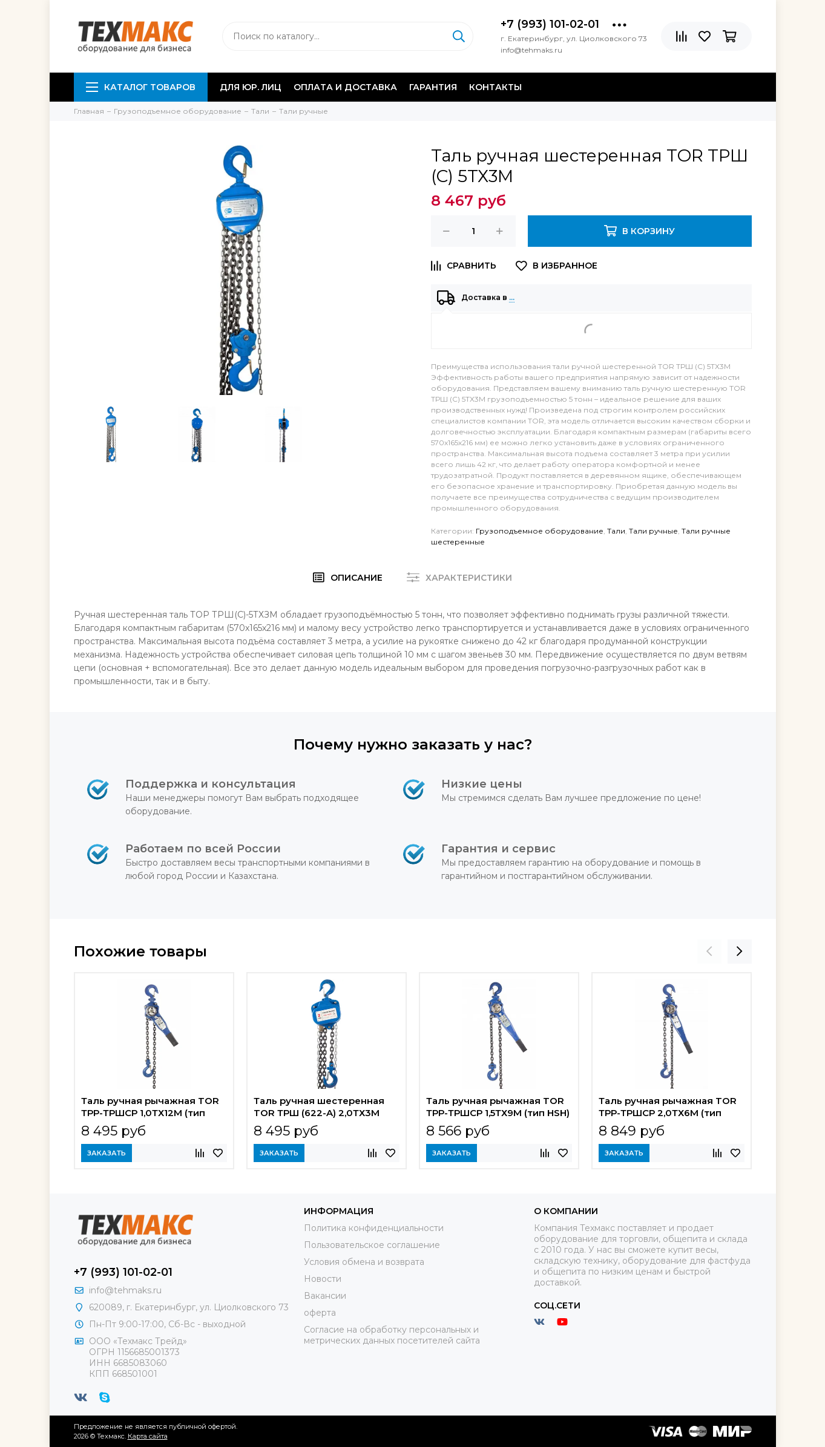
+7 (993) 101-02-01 (550, 24)
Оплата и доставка (345, 87)
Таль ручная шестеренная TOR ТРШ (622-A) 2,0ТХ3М (319, 1107)
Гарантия (433, 87)
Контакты (495, 87)
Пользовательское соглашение (372, 1245)
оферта (320, 1312)
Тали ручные (653, 530)
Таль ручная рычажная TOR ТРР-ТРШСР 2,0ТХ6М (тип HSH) (668, 1108)
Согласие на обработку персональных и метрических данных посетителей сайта (392, 1335)
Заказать (106, 1153)
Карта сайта (148, 1436)
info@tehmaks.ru (125, 1290)
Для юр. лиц (250, 87)
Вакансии (325, 1295)
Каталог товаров (141, 87)
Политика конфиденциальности (374, 1228)
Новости (322, 1278)
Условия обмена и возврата (364, 1261)
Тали (616, 530)
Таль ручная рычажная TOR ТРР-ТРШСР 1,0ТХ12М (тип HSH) (150, 1108)
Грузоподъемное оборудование (539, 530)
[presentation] (709, 951)
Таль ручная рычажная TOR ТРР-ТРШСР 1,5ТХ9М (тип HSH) (498, 1107)
